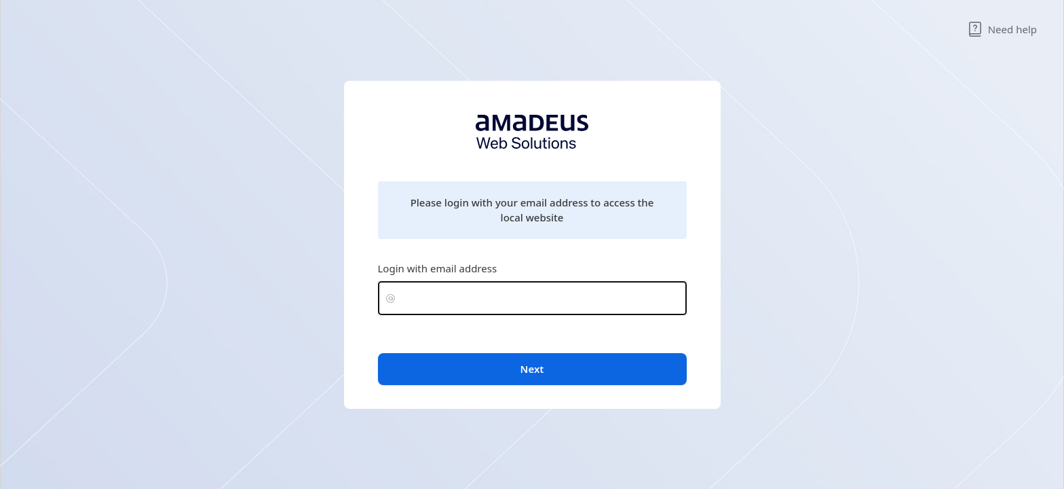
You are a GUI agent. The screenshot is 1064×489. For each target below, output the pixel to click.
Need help (1002, 29)
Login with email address (437, 268)
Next (532, 369)
